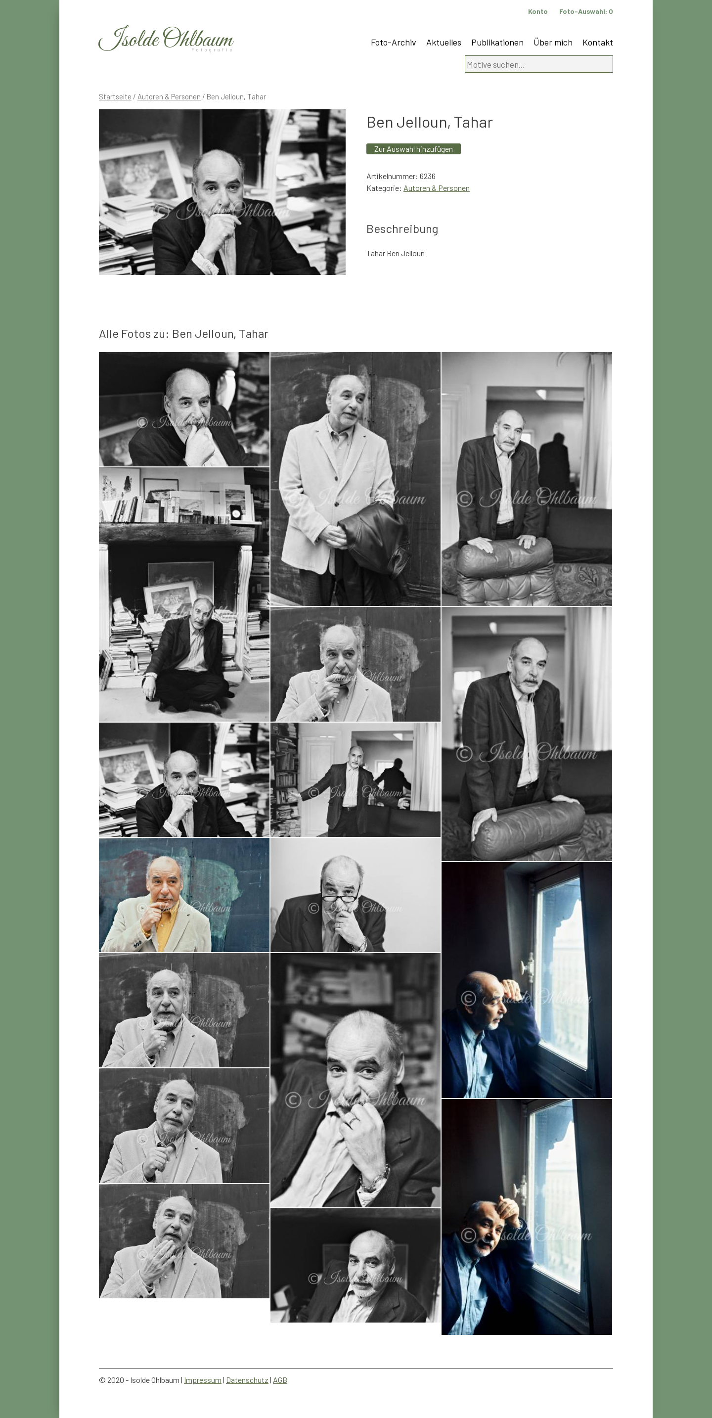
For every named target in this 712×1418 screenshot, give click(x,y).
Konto (538, 11)
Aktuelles (443, 42)
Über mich (553, 42)
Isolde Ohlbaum (165, 40)
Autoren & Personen (169, 96)
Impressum (203, 1379)
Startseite (115, 96)
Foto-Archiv (393, 42)
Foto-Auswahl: (586, 11)
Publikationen (497, 42)
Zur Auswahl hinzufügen (413, 148)
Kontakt (597, 42)
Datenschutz (247, 1379)
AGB (280, 1379)
